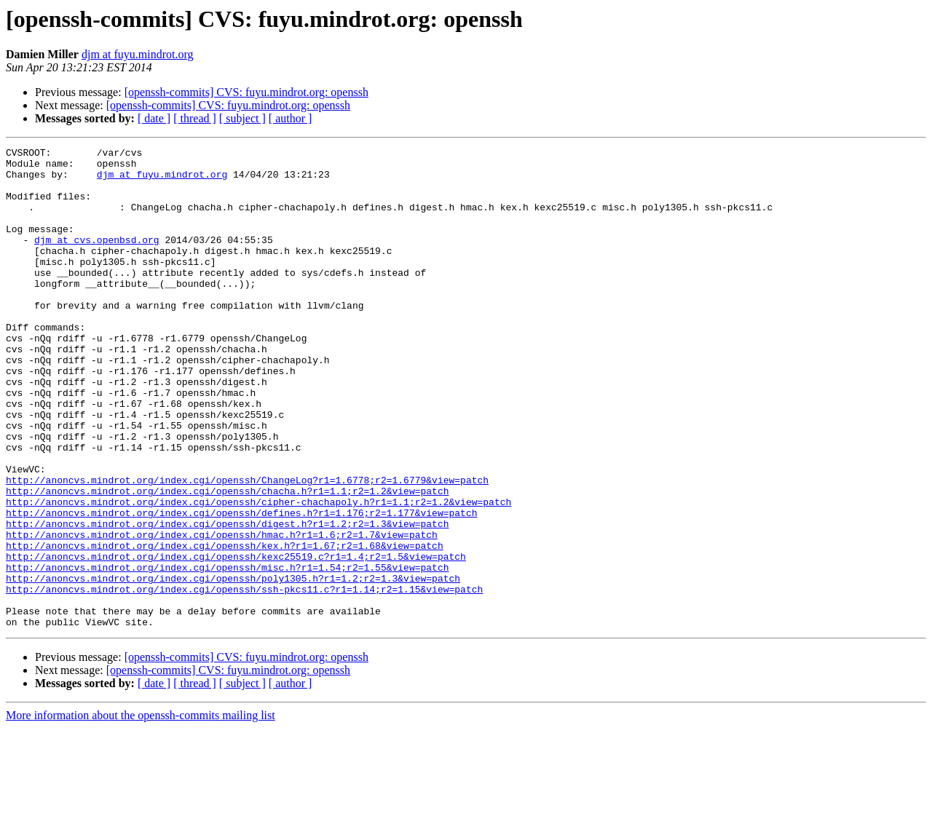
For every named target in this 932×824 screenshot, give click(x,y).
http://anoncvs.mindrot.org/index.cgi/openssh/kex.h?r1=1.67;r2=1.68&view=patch (224, 626)
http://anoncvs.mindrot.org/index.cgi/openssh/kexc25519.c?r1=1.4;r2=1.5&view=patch (236, 639)
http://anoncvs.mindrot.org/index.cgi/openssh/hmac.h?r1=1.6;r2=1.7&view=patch (222, 612)
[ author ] (290, 118)
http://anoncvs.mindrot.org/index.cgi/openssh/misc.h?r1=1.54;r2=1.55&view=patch (227, 652)
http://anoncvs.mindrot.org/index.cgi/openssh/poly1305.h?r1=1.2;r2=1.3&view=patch (233, 665)
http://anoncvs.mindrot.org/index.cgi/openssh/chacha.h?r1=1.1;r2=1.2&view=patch (227, 560)
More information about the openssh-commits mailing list (140, 811)
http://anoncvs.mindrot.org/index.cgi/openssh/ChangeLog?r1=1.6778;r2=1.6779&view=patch (247, 547)
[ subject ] (242, 118)
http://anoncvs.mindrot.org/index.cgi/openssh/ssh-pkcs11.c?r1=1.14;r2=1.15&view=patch (244, 678)
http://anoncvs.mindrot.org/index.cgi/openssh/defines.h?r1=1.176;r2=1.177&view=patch (241, 586)
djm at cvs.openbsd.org (96, 259)
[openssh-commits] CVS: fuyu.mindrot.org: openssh (246, 92)
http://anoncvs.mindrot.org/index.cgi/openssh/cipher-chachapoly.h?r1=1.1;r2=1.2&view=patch (258, 573)
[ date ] (154, 118)
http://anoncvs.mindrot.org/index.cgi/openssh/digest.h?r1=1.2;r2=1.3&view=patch (227, 599)
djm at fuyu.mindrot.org (137, 54)
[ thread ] (194, 118)
